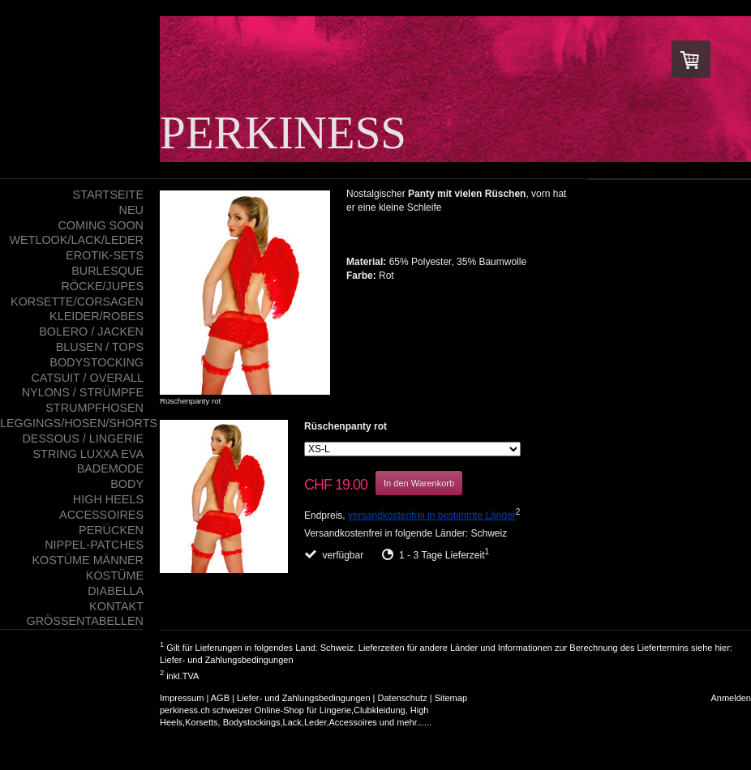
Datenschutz (402, 698)
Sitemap (451, 698)
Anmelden (730, 698)
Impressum (182, 698)
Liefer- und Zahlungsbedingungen (227, 660)
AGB (220, 698)
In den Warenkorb (419, 483)
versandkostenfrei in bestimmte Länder (432, 515)
